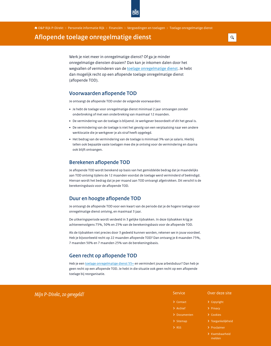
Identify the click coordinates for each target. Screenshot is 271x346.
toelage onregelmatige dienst (152, 68)
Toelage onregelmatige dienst (191, 28)
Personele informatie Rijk (86, 28)
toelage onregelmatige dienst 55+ (109, 263)
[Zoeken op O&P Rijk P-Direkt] (232, 37)
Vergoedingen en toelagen (146, 28)
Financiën (116, 28)
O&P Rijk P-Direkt (49, 28)
